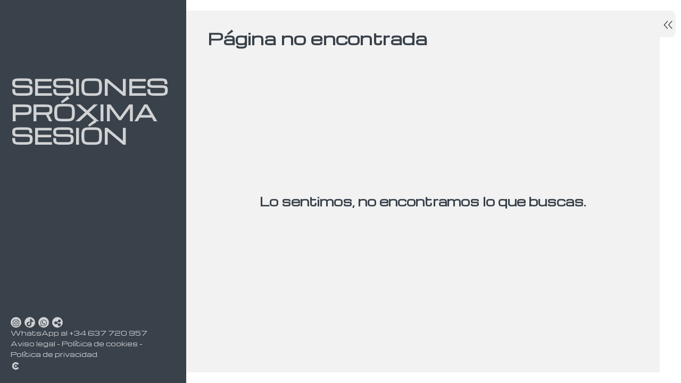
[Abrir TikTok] (29, 322)
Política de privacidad (54, 354)
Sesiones (85, 86)
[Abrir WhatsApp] (43, 322)
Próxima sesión (84, 123)
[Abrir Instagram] (16, 322)
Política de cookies (100, 343)
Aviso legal (33, 343)
